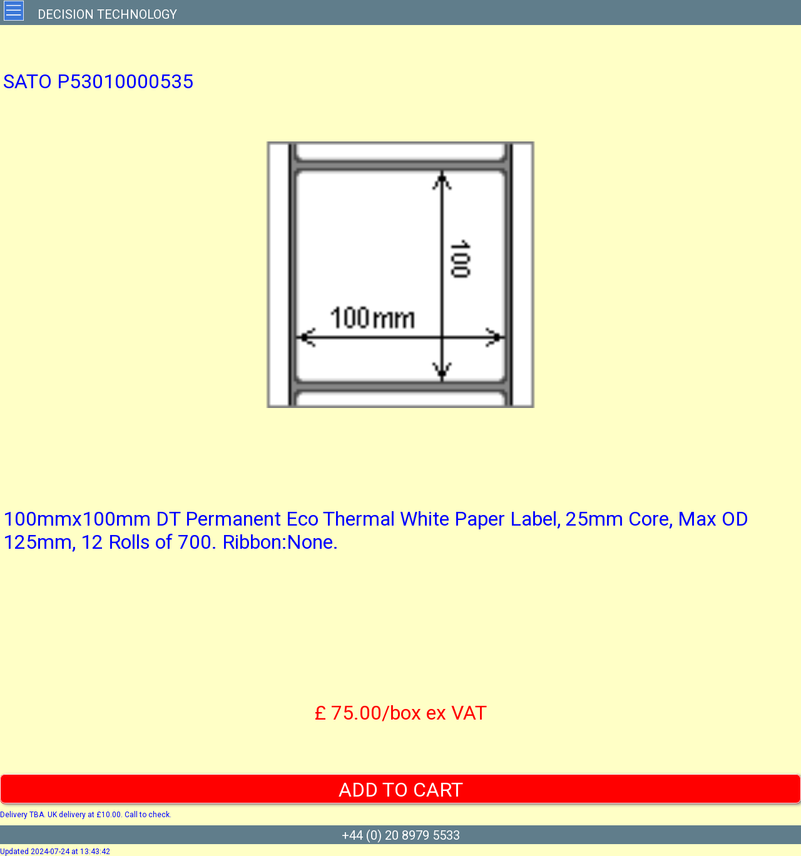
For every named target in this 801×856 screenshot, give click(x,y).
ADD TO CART (401, 790)
